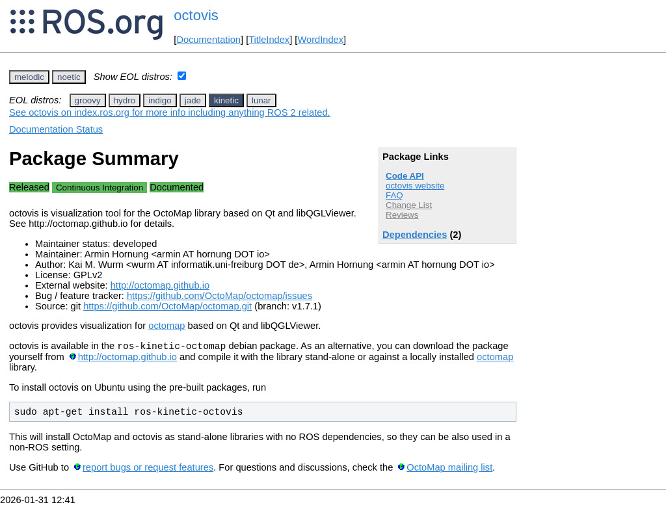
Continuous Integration (99, 187)
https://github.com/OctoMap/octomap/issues (219, 296)
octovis (196, 15)
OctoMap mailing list (449, 469)
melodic (29, 77)
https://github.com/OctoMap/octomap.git (167, 306)
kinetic (226, 100)
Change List (409, 205)
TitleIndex (268, 39)
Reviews (402, 215)
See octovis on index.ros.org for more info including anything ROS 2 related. (169, 112)
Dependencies (414, 234)
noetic (69, 77)
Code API (405, 176)
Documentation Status (56, 129)
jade (193, 100)
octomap (166, 325)
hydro (124, 100)
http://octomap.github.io (160, 285)
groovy (88, 100)
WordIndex (320, 39)
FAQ (394, 195)
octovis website (415, 185)
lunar (261, 100)
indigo (160, 100)
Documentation (208, 39)
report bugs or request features (148, 469)
